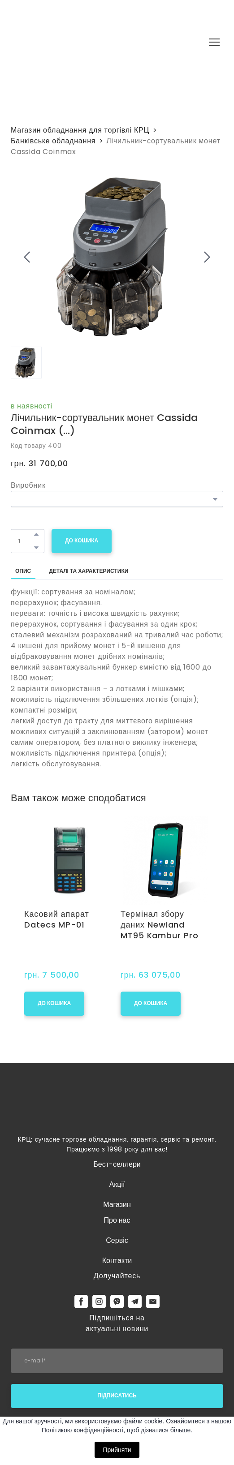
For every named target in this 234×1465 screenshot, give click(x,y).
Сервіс (117, 1240)
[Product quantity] (25, 541)
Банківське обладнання (53, 141)
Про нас (117, 1220)
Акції (117, 1184)
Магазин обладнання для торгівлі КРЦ (80, 130)
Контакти (117, 1260)
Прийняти (117, 1449)
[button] (36, 534)
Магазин (117, 1204)
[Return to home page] (105, 42)
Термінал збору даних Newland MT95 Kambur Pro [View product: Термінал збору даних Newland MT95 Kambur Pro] (160, 925)
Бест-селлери (117, 1164)
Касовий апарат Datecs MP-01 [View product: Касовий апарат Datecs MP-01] (56, 919)
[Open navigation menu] (214, 42)
